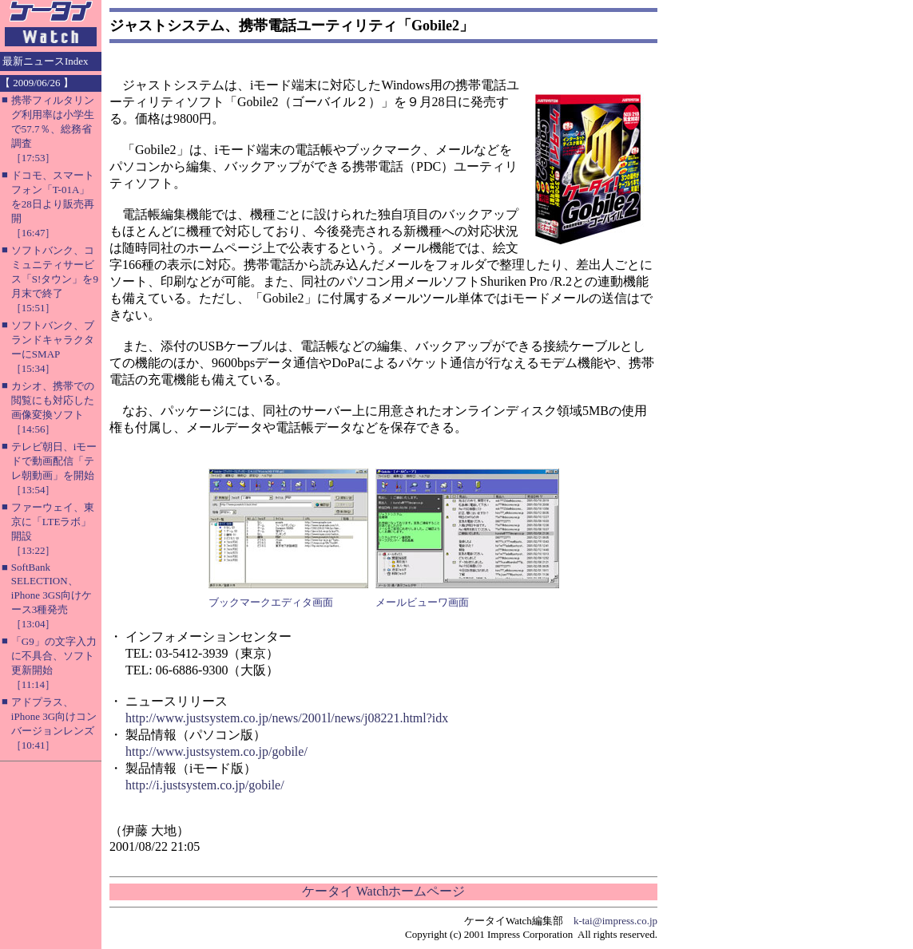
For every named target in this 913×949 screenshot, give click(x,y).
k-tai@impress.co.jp (615, 921)
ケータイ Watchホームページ (383, 891)
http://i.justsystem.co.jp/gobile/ (204, 785)
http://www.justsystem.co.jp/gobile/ (216, 751)
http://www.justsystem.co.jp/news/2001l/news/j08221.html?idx (286, 718)
